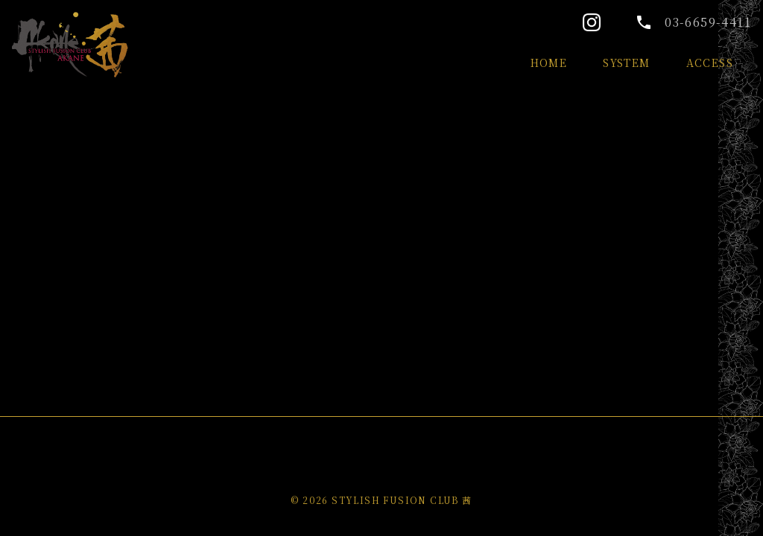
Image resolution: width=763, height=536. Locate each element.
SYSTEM (626, 62)
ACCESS (709, 62)
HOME (549, 62)
